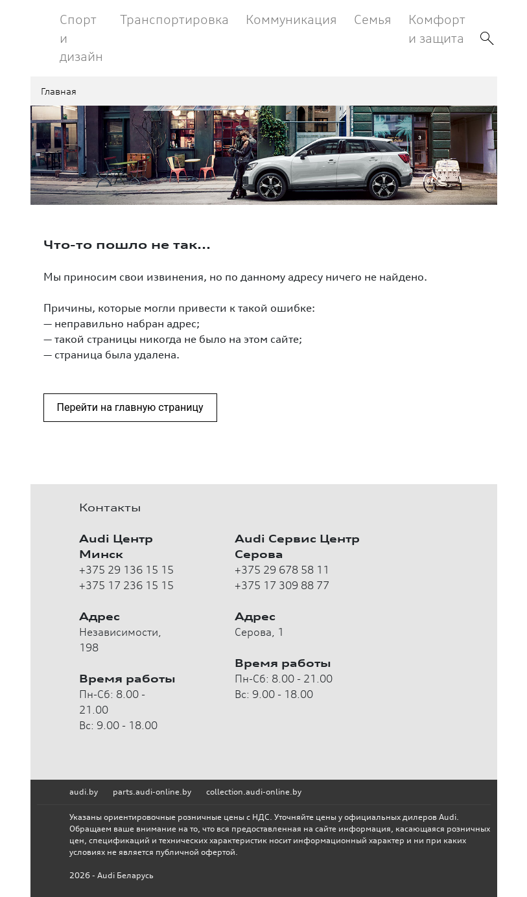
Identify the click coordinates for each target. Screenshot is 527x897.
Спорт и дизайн (81, 38)
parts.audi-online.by (152, 792)
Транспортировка (174, 19)
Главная (58, 91)
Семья (373, 19)
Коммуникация (291, 19)
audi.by (83, 792)
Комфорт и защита (436, 28)
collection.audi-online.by (253, 792)
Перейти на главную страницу (130, 407)
